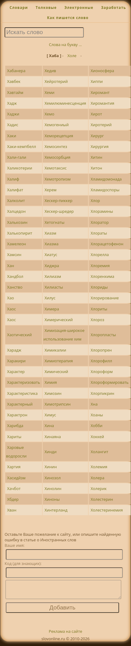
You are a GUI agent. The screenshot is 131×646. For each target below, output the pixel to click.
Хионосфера (102, 70)
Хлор (95, 200)
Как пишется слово (67, 17)
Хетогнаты (54, 222)
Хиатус (50, 254)
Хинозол (52, 478)
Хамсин (14, 254)
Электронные (78, 7)
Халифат (15, 190)
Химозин (52, 393)
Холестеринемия (107, 510)
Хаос (11, 309)
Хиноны (52, 499)
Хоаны (97, 415)
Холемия (99, 466)
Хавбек (13, 81)
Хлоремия (100, 265)
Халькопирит (19, 233)
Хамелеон (16, 244)
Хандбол (15, 276)
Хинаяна (52, 436)
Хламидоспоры (105, 190)
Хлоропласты (103, 334)
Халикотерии (19, 168)
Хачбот (14, 488)
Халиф (13, 179)
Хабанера (16, 70)
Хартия (14, 466)
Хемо (49, 114)
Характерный (20, 404)
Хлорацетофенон (107, 244)
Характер (16, 371)
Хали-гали (16, 157)
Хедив (50, 70)
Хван (11, 510)
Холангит (99, 451)
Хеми (49, 92)
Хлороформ (102, 371)
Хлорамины (102, 211)
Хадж (12, 103)
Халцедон (16, 211)
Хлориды (99, 287)
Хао (10, 298)
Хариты (14, 436)
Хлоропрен (101, 350)
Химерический (58, 319)
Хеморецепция (58, 135)
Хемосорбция (57, 157)
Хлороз (97, 319)
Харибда (15, 425)
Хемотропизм (57, 179)
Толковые (46, 7)
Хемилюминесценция (65, 103)
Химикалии (55, 350)
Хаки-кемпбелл (21, 146)
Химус (50, 415)
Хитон (96, 168)
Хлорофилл (101, 361)
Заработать (113, 7)
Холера (97, 478)
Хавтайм (15, 92)
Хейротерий (56, 81)
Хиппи (97, 81)
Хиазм (50, 233)
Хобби (96, 425)
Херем (50, 190)
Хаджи (13, 114)
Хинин (50, 466)
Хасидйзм (16, 478)
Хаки (11, 135)
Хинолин (52, 488)
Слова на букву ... (65, 44)
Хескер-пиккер (58, 200)
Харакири (16, 361)
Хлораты (99, 233)
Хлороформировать (110, 382)
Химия (50, 382)
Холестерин (102, 499)
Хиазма (51, 244)
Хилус (49, 298)
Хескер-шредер (59, 211)
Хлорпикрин (102, 393)
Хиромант (100, 92)
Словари (19, 7)
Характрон (17, 415)
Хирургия (99, 146)
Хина (49, 425)
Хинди (50, 451)
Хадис (12, 124)
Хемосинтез (55, 146)
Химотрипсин (57, 404)
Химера (51, 309)
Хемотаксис (55, 168)
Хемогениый (56, 124)
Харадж (14, 350)
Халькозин (17, 222)
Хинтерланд (55, 510)
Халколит (16, 200)
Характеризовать (23, 382)
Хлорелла (100, 254)
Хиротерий (101, 124)
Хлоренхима (102, 276)
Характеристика (22, 393)
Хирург (97, 135)
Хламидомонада (106, 179)
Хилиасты (53, 287)
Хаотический (19, 334)
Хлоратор (100, 222)
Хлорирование (105, 298)
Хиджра (51, 265)
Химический (56, 371)
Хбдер (12, 499)
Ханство (14, 287)
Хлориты (99, 309)
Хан (10, 265)
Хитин (96, 157)
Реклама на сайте (65, 635)
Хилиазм (52, 276)
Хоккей (97, 436)
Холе (72, 55)
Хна (94, 404)
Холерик (98, 488)
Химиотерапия (58, 361)
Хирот (96, 114)
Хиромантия (102, 103)
